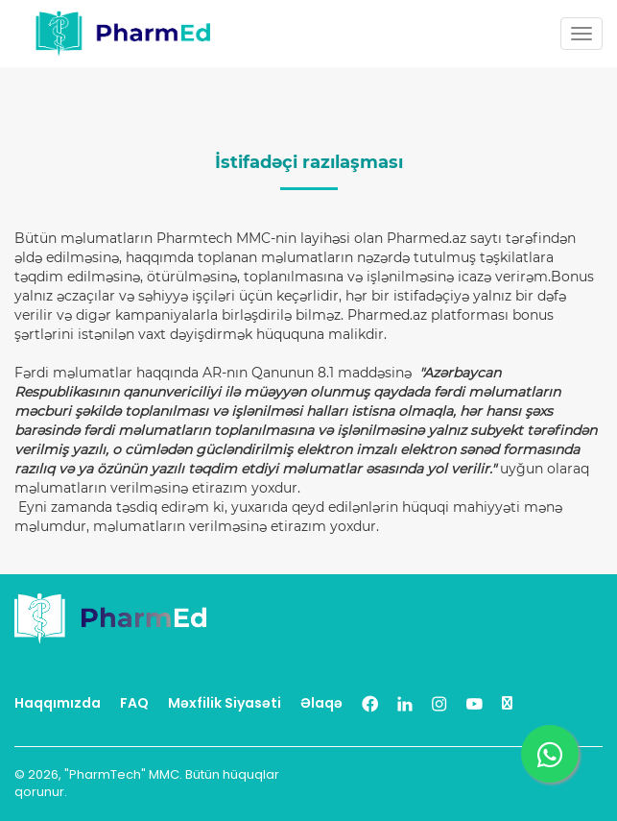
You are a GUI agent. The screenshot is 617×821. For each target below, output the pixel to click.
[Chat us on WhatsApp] (550, 754)
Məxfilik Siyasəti (224, 702)
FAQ (134, 702)
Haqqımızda (57, 702)
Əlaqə (321, 702)
